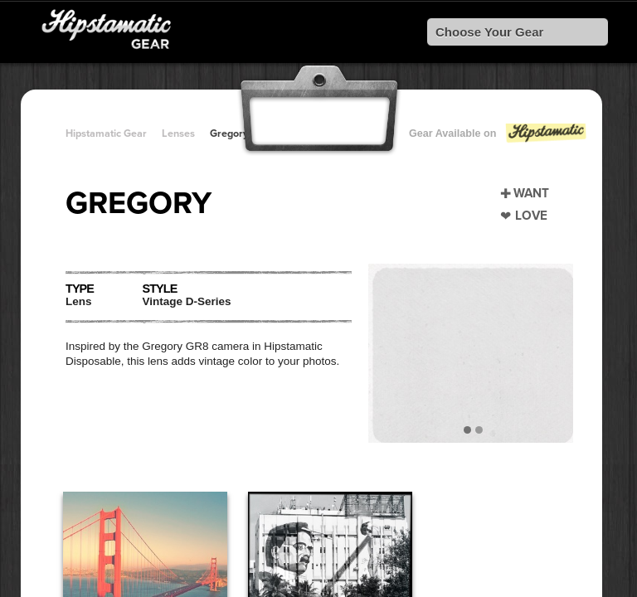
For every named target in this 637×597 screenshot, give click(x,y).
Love (531, 215)
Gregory (229, 133)
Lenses (178, 133)
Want (531, 193)
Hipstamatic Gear (106, 133)
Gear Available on (498, 137)
